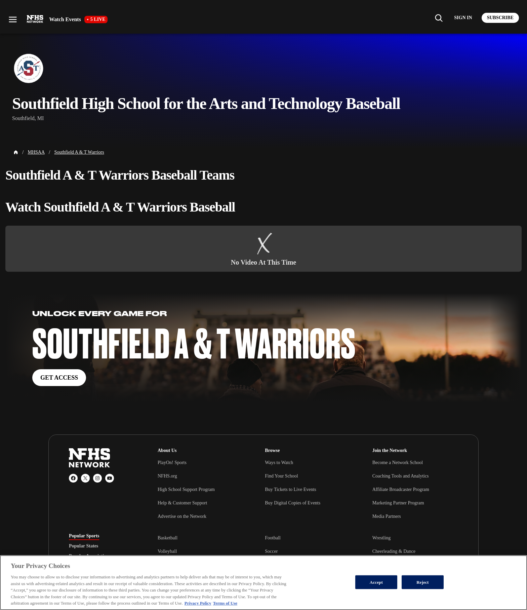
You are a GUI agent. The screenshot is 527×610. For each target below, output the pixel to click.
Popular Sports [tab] (84, 536)
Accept (376, 581)
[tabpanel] (308, 551)
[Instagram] (97, 478)
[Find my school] (439, 18)
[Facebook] (73, 478)
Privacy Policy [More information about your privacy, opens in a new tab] (198, 603)
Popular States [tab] (83, 546)
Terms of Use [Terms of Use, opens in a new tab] (225, 603)
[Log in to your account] (463, 18)
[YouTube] (109, 478)
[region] (263, 582)
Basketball (167, 537)
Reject (422, 581)
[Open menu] (13, 19)
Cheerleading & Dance (393, 551)
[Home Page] (15, 152)
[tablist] (102, 546)
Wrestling (381, 537)
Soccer (271, 551)
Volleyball (167, 551)
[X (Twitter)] (85, 478)
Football (273, 537)
